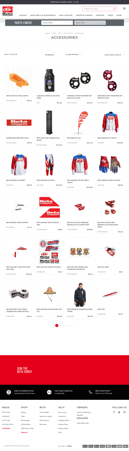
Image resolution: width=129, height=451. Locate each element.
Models (23, 15)
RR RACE (5, 416)
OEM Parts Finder (27, 428)
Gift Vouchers (25, 424)
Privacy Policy (63, 428)
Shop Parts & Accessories (43, 15)
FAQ (59, 432)
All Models (6, 428)
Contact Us (62, 416)
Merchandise (25, 420)
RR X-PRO (6, 412)
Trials (23, 416)
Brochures (43, 424)
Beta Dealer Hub (83, 423)
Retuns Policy (63, 424)
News (110, 15)
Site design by (64, 446)
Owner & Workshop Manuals (84, 413)
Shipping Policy (63, 420)
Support (100, 15)
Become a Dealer (46, 416)
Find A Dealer (65, 15)
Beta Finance (44, 420)
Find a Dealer (44, 412)
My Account (62, 412)
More (119, 15)
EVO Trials (6, 420)
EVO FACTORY (7, 424)
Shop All (24, 432)
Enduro (23, 412)
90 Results (49, 55)
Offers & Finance (84, 15)
